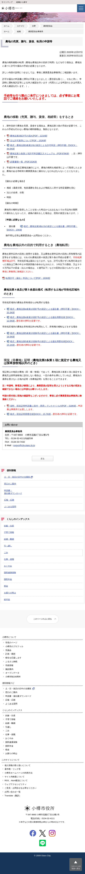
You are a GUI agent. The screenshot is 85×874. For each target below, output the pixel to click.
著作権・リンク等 (13, 769)
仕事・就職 (9, 559)
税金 (6, 586)
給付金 (7, 599)
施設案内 (9, 669)
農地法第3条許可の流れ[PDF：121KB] (28, 136)
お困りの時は (10, 593)
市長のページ (11, 642)
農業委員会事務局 (35, 31)
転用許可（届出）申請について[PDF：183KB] (28, 278)
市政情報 (9, 665)
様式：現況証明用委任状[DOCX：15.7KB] (30, 414)
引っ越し (8, 546)
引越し (8, 727)
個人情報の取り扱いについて (17, 765)
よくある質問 (10, 507)
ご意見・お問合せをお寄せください (20, 788)
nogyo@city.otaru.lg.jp (24, 445)
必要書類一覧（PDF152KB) (23, 162)
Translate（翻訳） (13, 795)
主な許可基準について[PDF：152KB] (28, 140)
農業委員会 (48, 26)
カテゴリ (20, 26)
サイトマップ (7, 2)
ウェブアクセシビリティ (15, 784)
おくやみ (8, 566)
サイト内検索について (15, 777)
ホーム (6, 26)
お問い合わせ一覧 (13, 792)
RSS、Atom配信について (16, 780)
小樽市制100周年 (13, 677)
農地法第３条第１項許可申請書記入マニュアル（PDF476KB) (39, 153)
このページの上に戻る (42, 619)
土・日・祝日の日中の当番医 (18, 477)
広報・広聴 (9, 500)
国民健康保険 (10, 572)
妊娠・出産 (9, 526)
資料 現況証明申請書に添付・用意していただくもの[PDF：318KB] (43, 406)
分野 (34, 26)
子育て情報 (9, 532)
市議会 (8, 650)
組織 (19, 31)
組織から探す (21, 2)
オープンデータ (12, 673)
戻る (43, 458)
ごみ (6, 552)
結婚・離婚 (9, 539)
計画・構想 (10, 654)
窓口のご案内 (10, 484)
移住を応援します (13, 658)
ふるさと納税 (11, 661)
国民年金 (8, 579)
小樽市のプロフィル (14, 646)
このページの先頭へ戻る (76, 867)
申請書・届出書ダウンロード (18, 696)
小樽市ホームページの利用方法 (18, 773)
